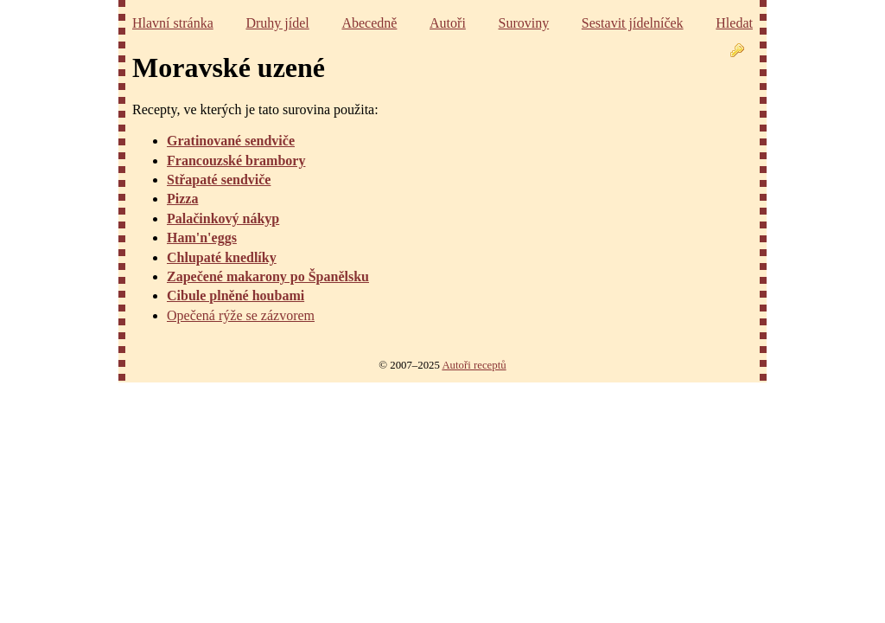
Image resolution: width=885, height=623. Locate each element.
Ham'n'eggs (202, 237)
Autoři (448, 23)
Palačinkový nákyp (223, 218)
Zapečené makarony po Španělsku (268, 276)
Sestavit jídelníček (633, 23)
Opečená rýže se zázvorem (241, 315)
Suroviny (524, 23)
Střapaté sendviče (219, 179)
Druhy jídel (277, 23)
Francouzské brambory (236, 160)
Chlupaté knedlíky (222, 257)
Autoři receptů (474, 365)
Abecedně (369, 23)
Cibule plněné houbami (235, 295)
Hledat (734, 23)
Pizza (182, 198)
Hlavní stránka (172, 23)
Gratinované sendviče (231, 140)
